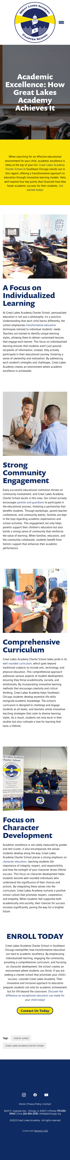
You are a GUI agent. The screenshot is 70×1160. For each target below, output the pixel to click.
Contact (47, 1104)
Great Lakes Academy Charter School (24, 1045)
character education (15, 861)
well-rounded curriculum (17, 663)
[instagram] (24, 1095)
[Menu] (61, 22)
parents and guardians (30, 502)
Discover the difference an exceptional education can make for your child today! (35, 996)
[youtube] (46, 1095)
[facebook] (35, 1095)
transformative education (41, 325)
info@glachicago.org (50, 1113)
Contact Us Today (35, 1010)
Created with (35, 1131)
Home (22, 1104)
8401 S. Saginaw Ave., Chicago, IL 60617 (25, 1110)
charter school (21, 1038)
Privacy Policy (34, 1104)
